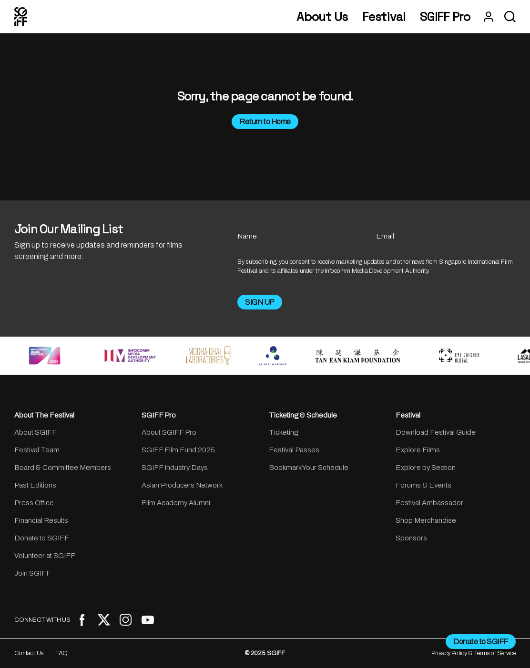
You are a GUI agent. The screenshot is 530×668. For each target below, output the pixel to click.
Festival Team (37, 450)
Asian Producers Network (182, 485)
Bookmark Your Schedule (308, 467)
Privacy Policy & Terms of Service (473, 653)
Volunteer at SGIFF (44, 555)
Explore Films (418, 450)
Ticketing (283, 432)
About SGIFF (35, 432)
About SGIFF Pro (169, 432)
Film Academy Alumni (176, 503)
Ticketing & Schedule (303, 415)
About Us (322, 16)
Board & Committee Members (62, 467)
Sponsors (411, 538)
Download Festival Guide (436, 432)
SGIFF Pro (445, 16)
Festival (384, 16)
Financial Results (41, 520)
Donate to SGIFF (41, 538)
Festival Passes (294, 450)
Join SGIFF (32, 573)
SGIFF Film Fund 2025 (178, 450)
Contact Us (29, 653)
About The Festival (44, 415)
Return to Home (264, 122)
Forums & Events (423, 485)
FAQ (61, 653)
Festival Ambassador (429, 503)
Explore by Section (426, 467)
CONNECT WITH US (42, 620)
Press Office (34, 503)
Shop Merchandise (426, 520)
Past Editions (35, 485)
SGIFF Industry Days (175, 467)
